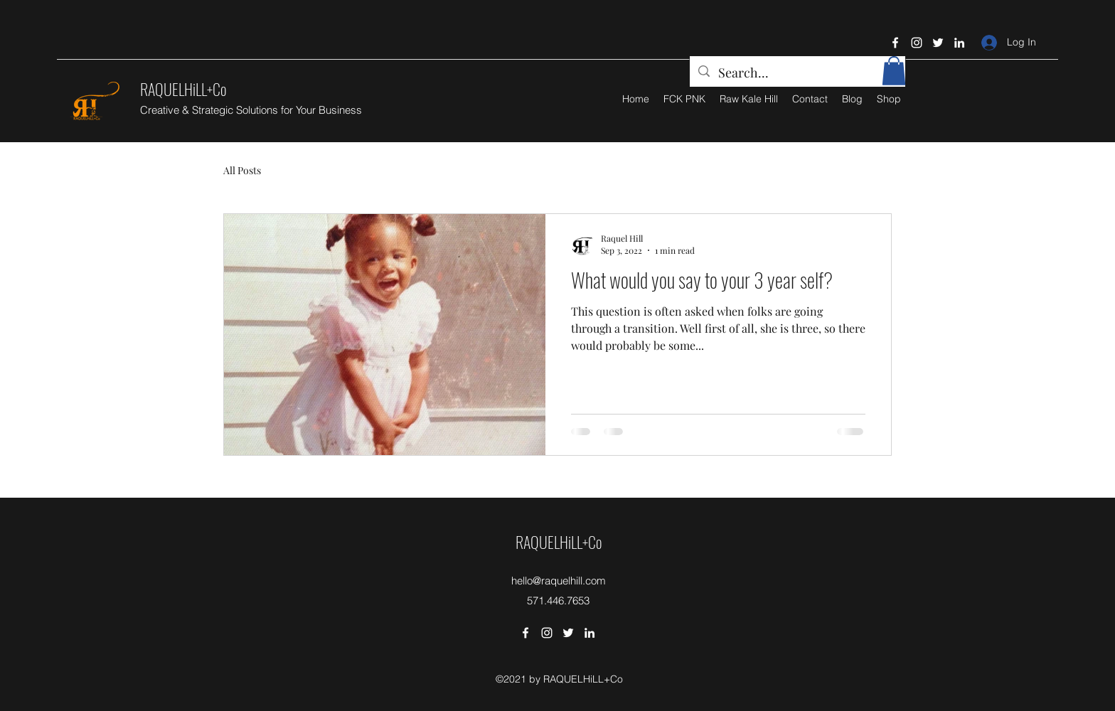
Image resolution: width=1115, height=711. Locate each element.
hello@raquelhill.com (558, 580)
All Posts (242, 170)
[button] (894, 70)
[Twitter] (938, 43)
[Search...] (796, 73)
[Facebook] (895, 43)
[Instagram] (916, 43)
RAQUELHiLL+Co (183, 88)
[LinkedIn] (959, 43)
